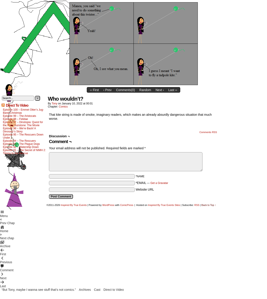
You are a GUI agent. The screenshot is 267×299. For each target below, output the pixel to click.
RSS (196, 205)
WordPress (108, 205)
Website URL (145, 189)
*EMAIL (152, 183)
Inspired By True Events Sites (164, 205)
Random (145, 90)
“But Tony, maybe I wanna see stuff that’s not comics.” (39, 289)
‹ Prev (107, 90)
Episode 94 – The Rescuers (19, 140)
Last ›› (172, 90)
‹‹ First (94, 90)
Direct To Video (17, 105)
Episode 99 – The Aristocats (19, 116)
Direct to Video (113, 289)
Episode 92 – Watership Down (21, 147)
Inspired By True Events (74, 205)
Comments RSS (208, 132)
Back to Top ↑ (208, 205)
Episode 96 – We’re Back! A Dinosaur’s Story (19, 130)
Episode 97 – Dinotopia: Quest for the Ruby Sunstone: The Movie (23, 124)
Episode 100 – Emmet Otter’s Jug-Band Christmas (23, 111)
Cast (97, 289)
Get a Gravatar (159, 183)
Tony (54, 103)
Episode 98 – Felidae (15, 119)
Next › (160, 90)
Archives (85, 289)
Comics (63, 106)
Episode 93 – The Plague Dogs (21, 144)
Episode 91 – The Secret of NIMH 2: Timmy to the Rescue (24, 152)
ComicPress (126, 205)
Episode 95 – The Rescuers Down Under (23, 136)
